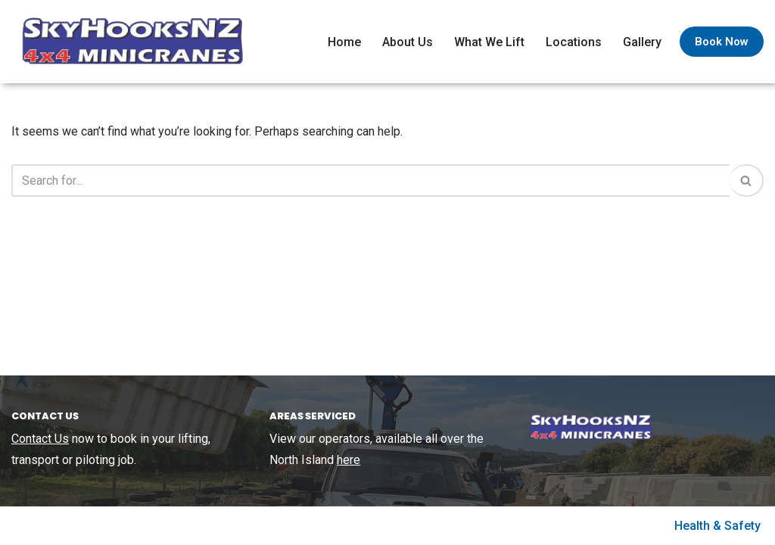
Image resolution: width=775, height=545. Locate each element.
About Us (407, 42)
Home (344, 42)
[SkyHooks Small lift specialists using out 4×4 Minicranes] (128, 42)
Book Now (722, 41)
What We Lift (489, 42)
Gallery (642, 42)
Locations (574, 42)
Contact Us (40, 438)
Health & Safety (717, 526)
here (348, 460)
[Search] (370, 180)
